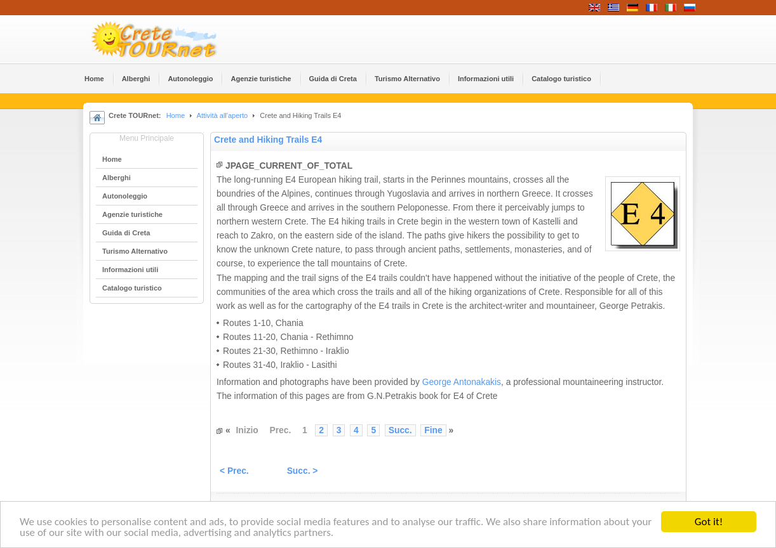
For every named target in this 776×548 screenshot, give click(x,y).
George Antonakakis (461, 382)
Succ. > (302, 471)
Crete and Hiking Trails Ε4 (268, 140)
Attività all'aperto (222, 115)
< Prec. (234, 471)
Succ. (400, 430)
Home (175, 115)
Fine (433, 430)
